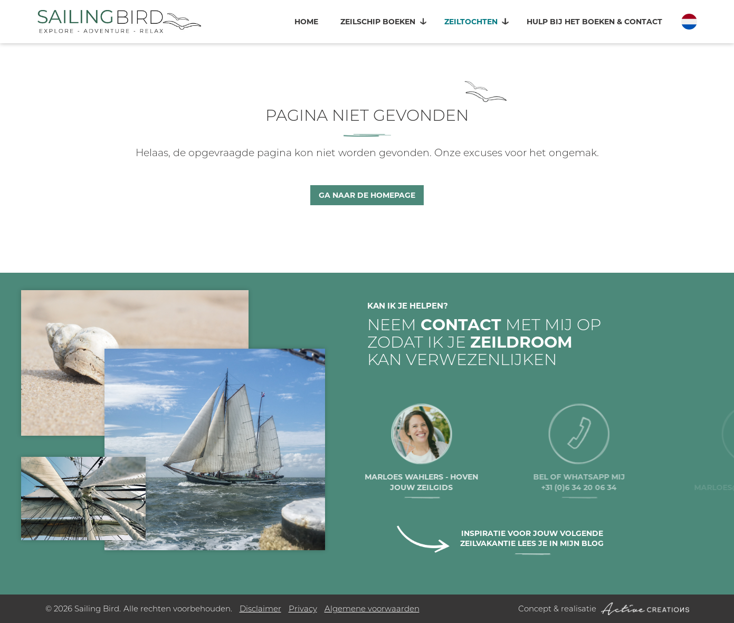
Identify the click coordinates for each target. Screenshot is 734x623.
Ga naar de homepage (367, 195)
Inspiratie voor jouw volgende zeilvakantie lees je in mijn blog (532, 539)
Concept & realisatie (603, 608)
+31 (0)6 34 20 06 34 (605, 487)
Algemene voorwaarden (372, 608)
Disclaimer (260, 608)
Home (306, 21)
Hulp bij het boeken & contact (594, 21)
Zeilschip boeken (377, 21)
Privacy (303, 608)
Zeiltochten (471, 21)
